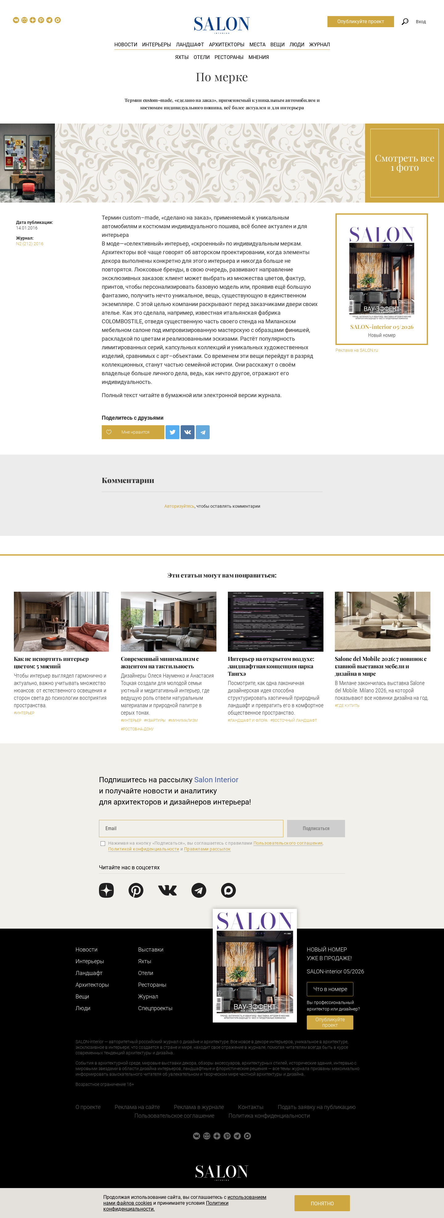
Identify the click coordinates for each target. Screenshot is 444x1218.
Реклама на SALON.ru (356, 350)
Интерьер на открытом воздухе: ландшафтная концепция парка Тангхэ (271, 666)
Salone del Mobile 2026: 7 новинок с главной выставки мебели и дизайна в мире (381, 666)
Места (257, 45)
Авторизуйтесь (179, 506)
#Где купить (347, 706)
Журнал (319, 45)
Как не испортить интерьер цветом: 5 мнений (51, 662)
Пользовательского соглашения (288, 843)
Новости (125, 45)
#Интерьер (24, 713)
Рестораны (229, 57)
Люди (297, 45)
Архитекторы (227, 45)
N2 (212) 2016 (29, 243)
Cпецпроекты (155, 1008)
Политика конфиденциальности (269, 1115)
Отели (202, 57)
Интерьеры (156, 45)
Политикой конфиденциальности (143, 848)
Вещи (277, 45)
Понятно (322, 1204)
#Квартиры (155, 720)
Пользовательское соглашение (174, 1115)
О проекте (88, 1107)
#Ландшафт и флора (248, 720)
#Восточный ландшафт (293, 720)
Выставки (150, 949)
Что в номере (330, 989)
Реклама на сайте (137, 1107)
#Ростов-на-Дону (137, 729)
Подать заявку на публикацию (317, 1107)
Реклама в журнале (199, 1107)
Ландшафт (190, 45)
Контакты (251, 1107)
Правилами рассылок (207, 848)
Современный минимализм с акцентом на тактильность (160, 662)
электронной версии (230, 395)
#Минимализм (183, 720)
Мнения (259, 57)
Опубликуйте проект (360, 21)
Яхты (182, 57)
